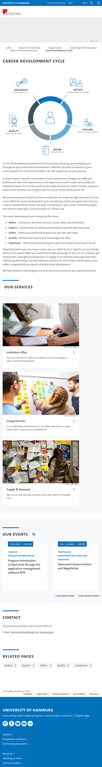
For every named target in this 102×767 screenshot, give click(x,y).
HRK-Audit (83, 748)
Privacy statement (60, 602)
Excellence (8, 695)
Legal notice (42, 602)
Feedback (27, 602)
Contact (7, 715)
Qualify (61, 574)
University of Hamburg (16, 3)
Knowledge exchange (14, 681)
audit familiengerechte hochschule (65, 750)
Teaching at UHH (12, 667)
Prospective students (14, 648)
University (8, 691)
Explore (26, 574)
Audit (73, 747)
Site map (93, 602)
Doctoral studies (11, 671)
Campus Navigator (13, 719)
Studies (7, 643)
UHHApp (7, 724)
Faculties (7, 700)
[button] (84, 3)
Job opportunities (12, 676)
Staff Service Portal (56, 2)
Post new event (65, 504)
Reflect (8, 574)
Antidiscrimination (13, 733)
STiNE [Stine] (70, 2)
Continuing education (14, 652)
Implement (81, 574)
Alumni (7, 705)
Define (43, 574)
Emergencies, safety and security (21, 728)
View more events (89, 504)
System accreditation (95, 748)
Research (8, 662)
